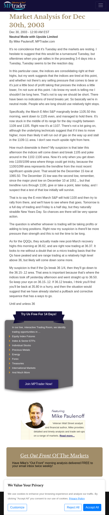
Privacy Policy (77, 498)
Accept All (92, 507)
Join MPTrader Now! (38, 384)
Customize (17, 507)
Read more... (67, 435)
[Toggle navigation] (100, 5)
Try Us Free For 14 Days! (39, 314)
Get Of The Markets (54, 455)
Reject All (73, 507)
